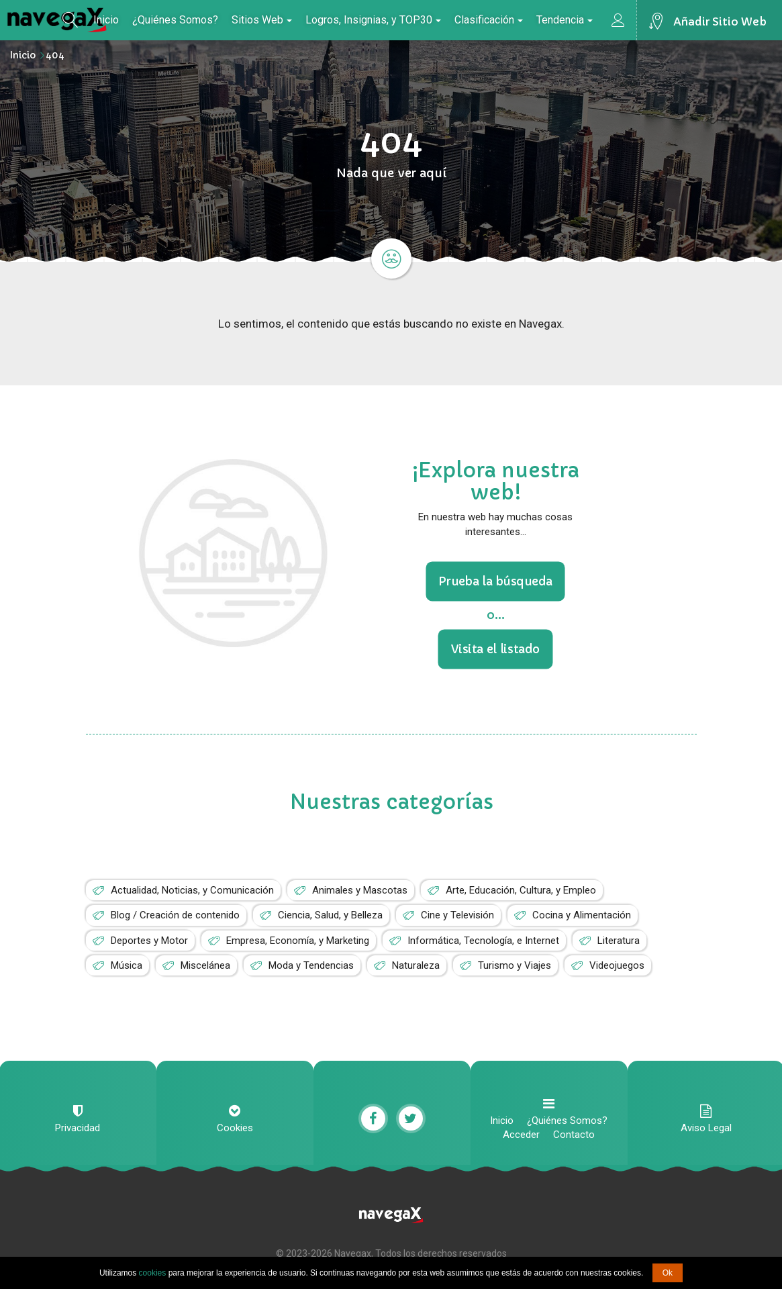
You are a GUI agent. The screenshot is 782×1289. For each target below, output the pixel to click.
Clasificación (488, 19)
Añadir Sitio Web (720, 21)
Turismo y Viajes (514, 965)
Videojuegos (616, 965)
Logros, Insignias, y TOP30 (373, 19)
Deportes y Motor (149, 941)
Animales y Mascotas (359, 890)
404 (55, 55)
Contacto (574, 1135)
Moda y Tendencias (311, 965)
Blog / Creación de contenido (175, 915)
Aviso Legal (706, 1128)
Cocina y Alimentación (581, 915)
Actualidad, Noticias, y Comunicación (192, 890)
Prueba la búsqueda (495, 580)
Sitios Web (262, 19)
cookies (152, 1273)
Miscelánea (205, 965)
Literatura (618, 941)
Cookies (235, 1128)
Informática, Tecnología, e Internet (483, 941)
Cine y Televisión (457, 915)
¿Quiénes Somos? (175, 19)
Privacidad (77, 1128)
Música (126, 965)
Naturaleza (416, 965)
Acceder (521, 1135)
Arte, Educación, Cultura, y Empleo (521, 890)
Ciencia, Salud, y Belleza (330, 915)
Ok (668, 1273)
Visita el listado (495, 649)
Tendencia (564, 19)
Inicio (106, 19)
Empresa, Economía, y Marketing (297, 941)
